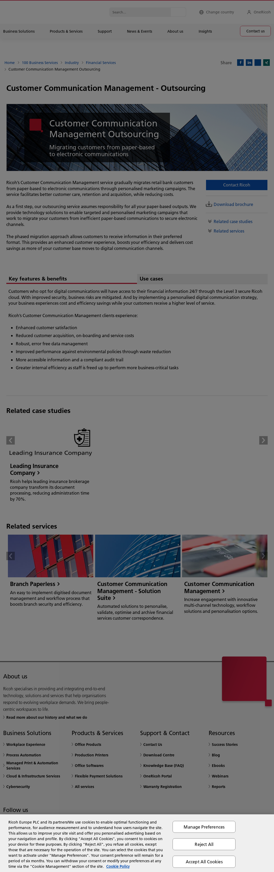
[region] (137, 843)
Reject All (204, 844)
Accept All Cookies (204, 861)
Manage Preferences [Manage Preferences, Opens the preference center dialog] (204, 827)
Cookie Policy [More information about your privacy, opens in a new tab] (118, 866)
